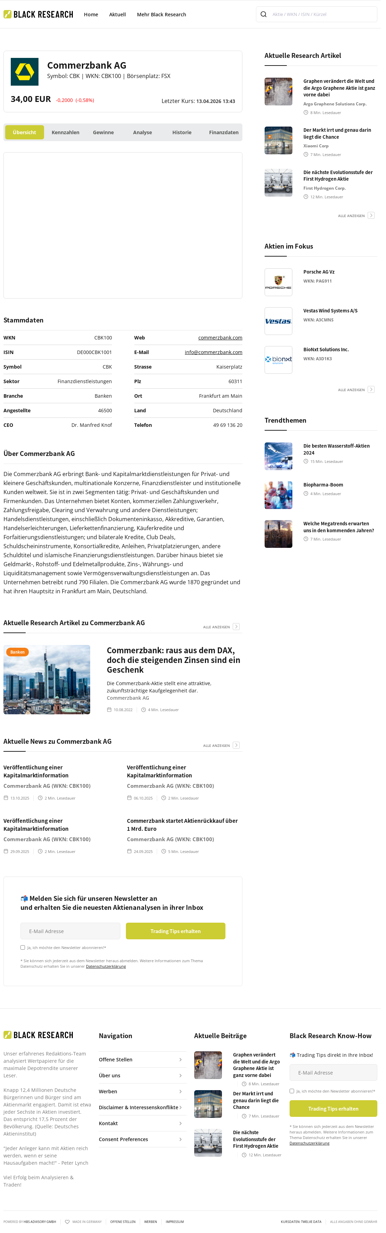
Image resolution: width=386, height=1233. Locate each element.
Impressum (175, 1222)
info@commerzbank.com (213, 352)
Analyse (142, 132)
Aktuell (117, 14)
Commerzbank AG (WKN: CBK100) (47, 785)
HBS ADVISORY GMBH (40, 1221)
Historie (181, 132)
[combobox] (316, 14)
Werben (150, 1222)
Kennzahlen (65, 132)
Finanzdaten (224, 132)
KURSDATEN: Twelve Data (301, 1222)
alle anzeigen (216, 626)
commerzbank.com (220, 337)
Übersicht (24, 132)
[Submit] (264, 14)
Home (91, 14)
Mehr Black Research (161, 14)
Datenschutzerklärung (106, 966)
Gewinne (103, 132)
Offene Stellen (123, 1222)
